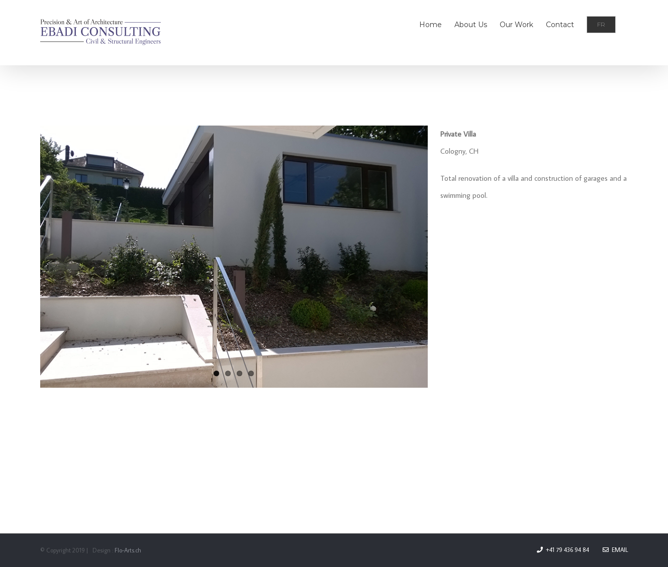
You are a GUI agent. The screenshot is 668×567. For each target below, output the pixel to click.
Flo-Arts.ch (128, 550)
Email (615, 549)
